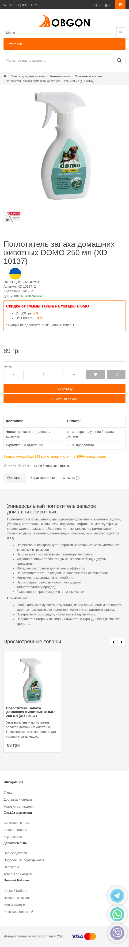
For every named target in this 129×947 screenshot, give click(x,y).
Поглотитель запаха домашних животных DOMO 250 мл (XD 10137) (30, 712)
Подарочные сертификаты (24, 860)
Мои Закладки (14, 905)
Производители (15, 853)
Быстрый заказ (64, 399)
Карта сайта (13, 837)
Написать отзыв (57, 466)
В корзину (64, 389)
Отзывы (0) (71, 478)
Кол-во (8, 366)
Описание (14, 478)
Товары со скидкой (18, 874)
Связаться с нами (17, 823)
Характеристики (42, 478)
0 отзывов (34, 466)
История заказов (16, 898)
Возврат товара (15, 830)
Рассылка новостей (18, 912)
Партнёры (11, 867)
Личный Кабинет (16, 891)
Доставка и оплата (18, 799)
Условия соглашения (19, 806)
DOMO (34, 282)
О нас (8, 792)
